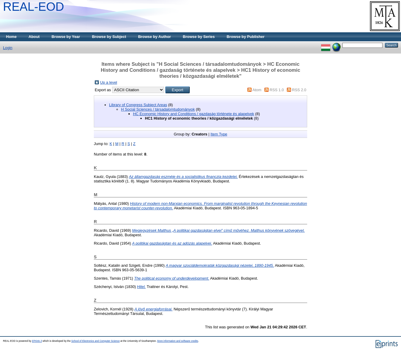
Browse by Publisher (246, 36)
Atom (256, 90)
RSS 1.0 (277, 90)
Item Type (218, 134)
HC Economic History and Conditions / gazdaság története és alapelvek (193, 114)
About (34, 36)
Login (7, 47)
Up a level (108, 82)
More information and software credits (177, 341)
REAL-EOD (33, 6)
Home (11, 36)
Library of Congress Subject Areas (138, 105)
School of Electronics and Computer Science (95, 341)
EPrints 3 (37, 341)
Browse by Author (154, 36)
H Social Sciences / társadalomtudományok (158, 109)
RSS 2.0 (299, 90)
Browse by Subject (109, 36)
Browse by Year (66, 36)
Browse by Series (199, 36)
